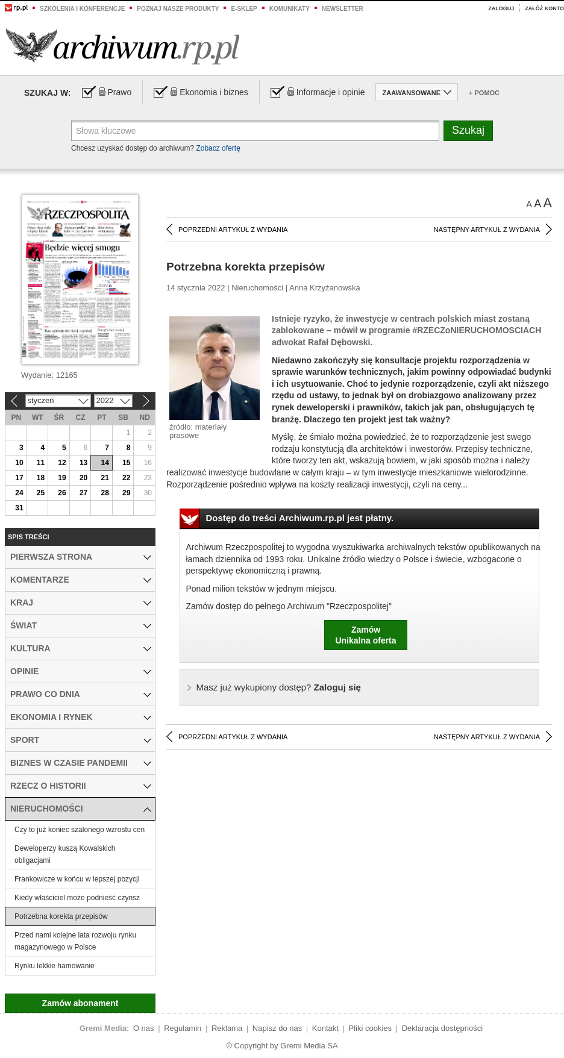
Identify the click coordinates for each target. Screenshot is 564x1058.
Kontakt (325, 1028)
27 (83, 493)
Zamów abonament (80, 1003)
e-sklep (244, 8)
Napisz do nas (277, 1028)
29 (126, 493)
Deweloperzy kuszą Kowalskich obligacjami (64, 854)
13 (83, 463)
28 (104, 493)
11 (41, 463)
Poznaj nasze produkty (178, 8)
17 (19, 478)
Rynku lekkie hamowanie (54, 966)
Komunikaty (289, 8)
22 (126, 478)
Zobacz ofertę (218, 148)
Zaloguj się (278, 687)
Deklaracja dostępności (442, 1028)
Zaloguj (501, 8)
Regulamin (182, 1028)
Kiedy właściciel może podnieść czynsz (77, 898)
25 (41, 493)
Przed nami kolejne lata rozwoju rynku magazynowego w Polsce (75, 941)
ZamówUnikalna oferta (365, 635)
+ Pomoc (484, 92)
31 (19, 508)
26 (62, 493)
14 (104, 463)
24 (19, 493)
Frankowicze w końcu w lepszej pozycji (76, 879)
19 (62, 478)
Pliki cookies (370, 1028)
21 (104, 478)
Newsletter (342, 8)
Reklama (227, 1028)
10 (19, 463)
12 (62, 463)
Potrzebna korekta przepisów (61, 916)
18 (41, 478)
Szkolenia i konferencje (82, 8)
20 (83, 478)
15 (126, 463)
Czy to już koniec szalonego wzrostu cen (79, 829)
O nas (143, 1028)
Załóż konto (544, 8)
